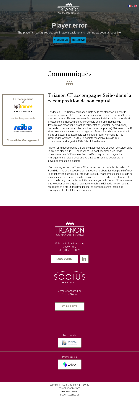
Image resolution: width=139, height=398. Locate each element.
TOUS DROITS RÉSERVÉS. (70, 388)
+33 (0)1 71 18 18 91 (69, 249)
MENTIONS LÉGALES (69, 391)
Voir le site (69, 306)
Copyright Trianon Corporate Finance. (69, 385)
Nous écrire (64, 258)
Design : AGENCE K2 (69, 395)
